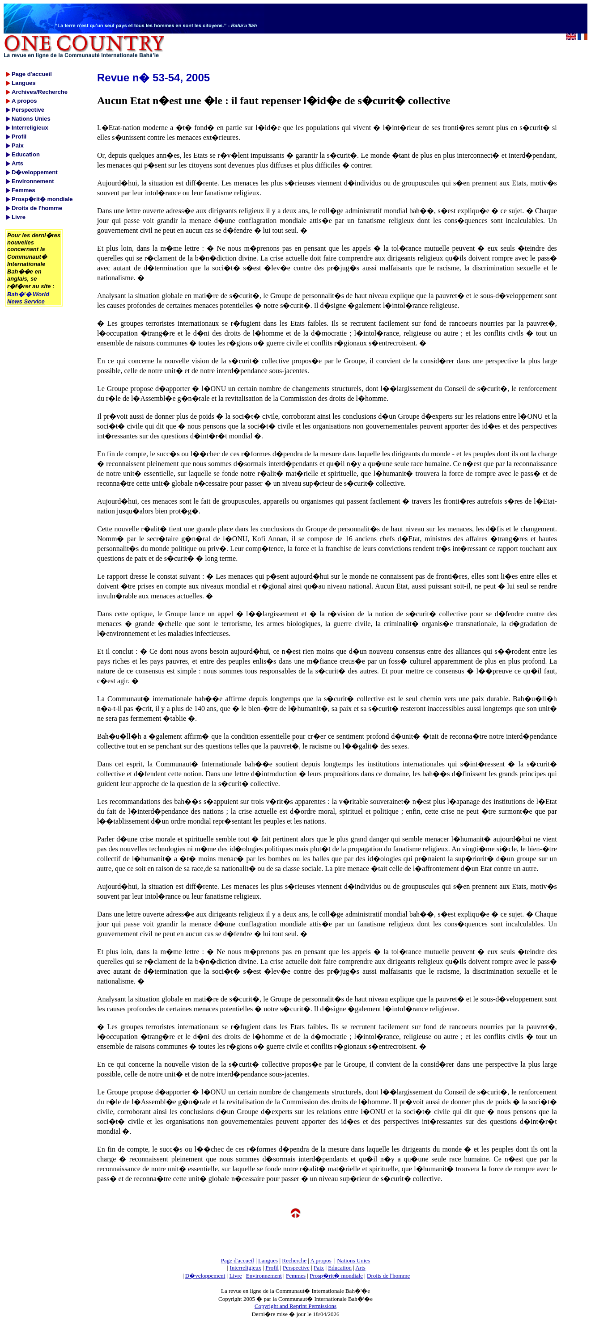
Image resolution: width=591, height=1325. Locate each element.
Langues (268, 1260)
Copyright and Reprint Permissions (295, 1306)
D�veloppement (205, 1275)
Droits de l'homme (388, 1275)
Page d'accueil (237, 1260)
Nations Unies (353, 1260)
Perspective (296, 1267)
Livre (235, 1275)
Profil (272, 1267)
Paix (319, 1267)
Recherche (294, 1260)
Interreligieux (245, 1267)
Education (340, 1267)
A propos (320, 1260)
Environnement (264, 1275)
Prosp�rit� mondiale (336, 1275)
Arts (360, 1267)
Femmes (296, 1275)
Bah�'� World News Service (28, 298)
